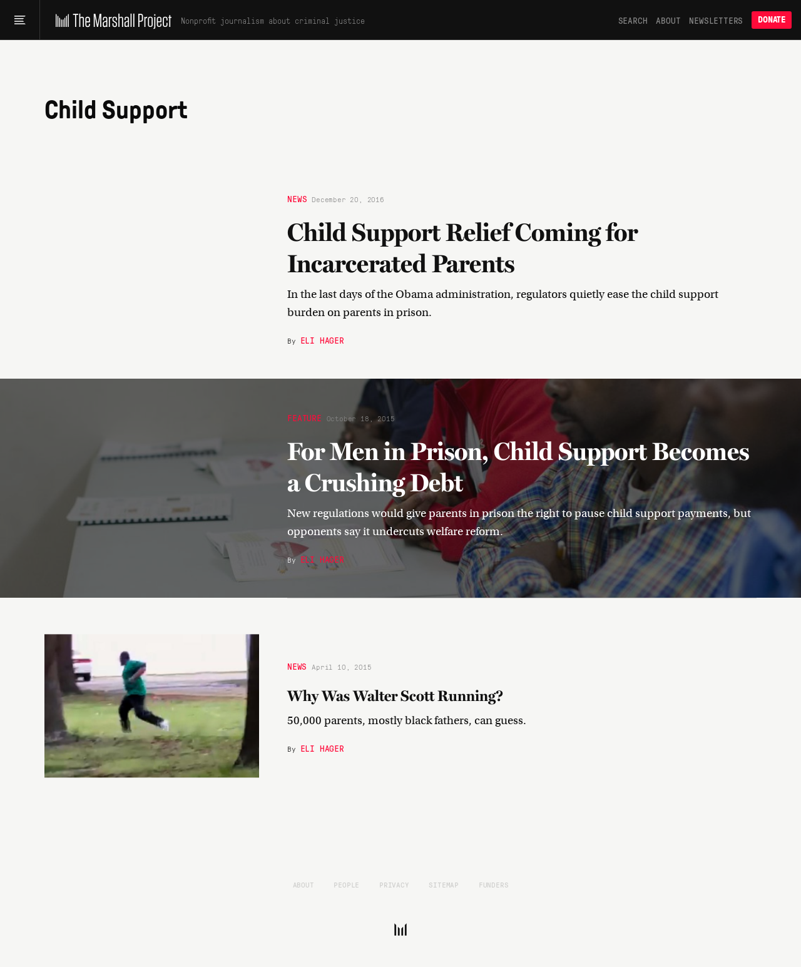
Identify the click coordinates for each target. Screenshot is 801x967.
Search (633, 20)
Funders (494, 884)
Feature (304, 416)
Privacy (394, 884)
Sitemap (444, 884)
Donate (771, 19)
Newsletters (716, 20)
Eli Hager (322, 339)
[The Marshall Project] (110, 20)
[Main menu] (19, 20)
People (346, 884)
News (297, 197)
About (668, 20)
